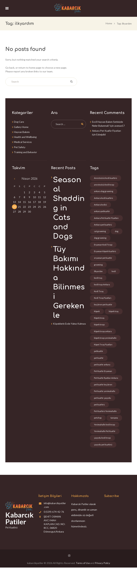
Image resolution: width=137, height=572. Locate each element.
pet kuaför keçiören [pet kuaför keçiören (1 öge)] (103, 388)
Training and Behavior (26, 151)
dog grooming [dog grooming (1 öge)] (100, 238)
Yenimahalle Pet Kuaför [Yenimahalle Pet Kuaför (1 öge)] (105, 435)
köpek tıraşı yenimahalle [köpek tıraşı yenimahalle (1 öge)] (105, 340)
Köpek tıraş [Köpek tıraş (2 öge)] (99, 320)
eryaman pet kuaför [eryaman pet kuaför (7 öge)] (103, 259)
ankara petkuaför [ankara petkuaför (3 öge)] (102, 211)
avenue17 (97, 129)
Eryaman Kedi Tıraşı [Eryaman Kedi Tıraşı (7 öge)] (103, 245)
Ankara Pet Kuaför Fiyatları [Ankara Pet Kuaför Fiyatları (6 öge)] (106, 218)
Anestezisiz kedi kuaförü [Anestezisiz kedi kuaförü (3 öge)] (105, 177)
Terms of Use (82, 567)
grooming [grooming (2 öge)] (98, 265)
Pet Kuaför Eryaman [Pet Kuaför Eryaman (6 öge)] (103, 374)
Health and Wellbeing (26, 136)
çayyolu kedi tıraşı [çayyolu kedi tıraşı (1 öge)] (102, 442)
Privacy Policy (103, 567)
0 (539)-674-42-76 (54, 516)
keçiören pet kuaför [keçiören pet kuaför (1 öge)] (103, 306)
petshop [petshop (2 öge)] (98, 422)
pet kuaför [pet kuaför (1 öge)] (99, 360)
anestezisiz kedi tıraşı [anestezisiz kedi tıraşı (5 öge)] (104, 184)
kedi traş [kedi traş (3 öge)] (98, 279)
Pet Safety (20, 146)
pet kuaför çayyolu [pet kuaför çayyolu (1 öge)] (102, 401)
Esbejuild (101, 137)
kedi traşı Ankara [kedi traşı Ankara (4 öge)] (102, 286)
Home (108, 23)
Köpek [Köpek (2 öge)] (97, 313)
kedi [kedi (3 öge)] (114, 272)
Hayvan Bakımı (22, 131)
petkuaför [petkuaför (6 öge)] (98, 354)
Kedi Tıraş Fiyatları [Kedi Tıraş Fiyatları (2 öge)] (102, 299)
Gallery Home (21, 126)
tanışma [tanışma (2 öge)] (114, 422)
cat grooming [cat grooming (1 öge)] (100, 231)
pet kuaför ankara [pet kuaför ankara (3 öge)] (102, 367)
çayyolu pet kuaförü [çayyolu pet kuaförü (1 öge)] (103, 449)
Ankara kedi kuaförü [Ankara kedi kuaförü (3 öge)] (103, 198)
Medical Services (23, 141)
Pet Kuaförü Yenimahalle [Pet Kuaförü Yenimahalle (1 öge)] (106, 415)
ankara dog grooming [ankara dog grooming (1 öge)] (104, 191)
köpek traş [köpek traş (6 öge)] (114, 313)
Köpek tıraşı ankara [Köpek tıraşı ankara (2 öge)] (103, 333)
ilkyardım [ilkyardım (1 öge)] (98, 272)
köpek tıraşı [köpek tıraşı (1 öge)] (99, 326)
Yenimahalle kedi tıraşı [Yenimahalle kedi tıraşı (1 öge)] (104, 428)
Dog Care (19, 121)
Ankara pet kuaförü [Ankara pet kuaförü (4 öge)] (103, 225)
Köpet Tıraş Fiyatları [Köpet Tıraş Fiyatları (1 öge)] (103, 347)
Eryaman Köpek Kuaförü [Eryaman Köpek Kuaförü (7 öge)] (105, 252)
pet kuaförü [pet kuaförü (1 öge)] (99, 408)
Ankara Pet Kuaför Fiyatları (107, 134)
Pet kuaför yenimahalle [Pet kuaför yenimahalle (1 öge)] (105, 394)
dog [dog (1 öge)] (117, 231)
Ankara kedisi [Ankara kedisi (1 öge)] (100, 204)
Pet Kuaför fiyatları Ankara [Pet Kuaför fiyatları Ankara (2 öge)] (106, 381)
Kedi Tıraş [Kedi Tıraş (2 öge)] (99, 293)
